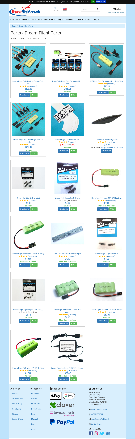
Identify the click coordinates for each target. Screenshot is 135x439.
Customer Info (17, 399)
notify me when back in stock (112, 147)
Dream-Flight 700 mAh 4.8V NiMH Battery (106, 310)
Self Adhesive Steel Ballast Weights (67, 254)
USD (54, 8)
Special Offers (17, 419)
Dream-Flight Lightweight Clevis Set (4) (28, 310)
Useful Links (16, 409)
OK (93, 2)
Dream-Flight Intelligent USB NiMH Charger (67, 368)
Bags (61, 20)
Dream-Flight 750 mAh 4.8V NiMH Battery (28, 368)
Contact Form (96, 424)
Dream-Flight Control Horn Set (28, 198)
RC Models (15, 20)
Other (80, 20)
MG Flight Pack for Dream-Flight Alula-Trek (106, 81)
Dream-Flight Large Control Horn (67, 198)
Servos (26, 20)
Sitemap (15, 414)
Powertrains (50, 20)
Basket (117, 9)
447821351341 (97, 414)
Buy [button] (34, 95)
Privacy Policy (17, 404)
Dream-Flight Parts (26, 26)
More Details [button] (24, 95)
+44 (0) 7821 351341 (99, 409)
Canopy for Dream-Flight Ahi (107, 140)
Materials (70, 20)
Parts (88, 20)
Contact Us (97, 388)
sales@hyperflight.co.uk (100, 419)
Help (96, 20)
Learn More (100, 2)
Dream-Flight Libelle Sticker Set (67, 140)
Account (15, 394)
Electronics (37, 20)
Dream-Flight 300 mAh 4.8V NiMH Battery (28, 254)
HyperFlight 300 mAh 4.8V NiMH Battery (107, 198)
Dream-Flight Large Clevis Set (106, 254)
